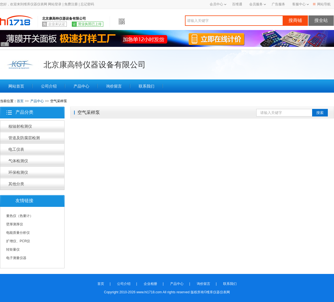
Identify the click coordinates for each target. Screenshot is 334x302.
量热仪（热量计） (19, 216)
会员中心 (218, 4)
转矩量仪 (13, 249)
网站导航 (322, 4)
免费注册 (71, 4)
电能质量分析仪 (18, 233)
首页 (20, 101)
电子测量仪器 (16, 258)
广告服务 (278, 4)
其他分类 (16, 184)
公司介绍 (49, 86)
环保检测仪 (18, 172)
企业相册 (150, 284)
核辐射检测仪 (20, 126)
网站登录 (54, 4)
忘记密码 (87, 4)
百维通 (237, 4)
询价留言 (114, 86)
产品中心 (81, 86)
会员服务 (256, 4)
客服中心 (299, 4)
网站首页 (16, 86)
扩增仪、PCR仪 (18, 241)
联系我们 (146, 86)
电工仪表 (16, 149)
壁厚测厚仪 (14, 224)
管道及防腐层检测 (24, 138)
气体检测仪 (18, 161)
